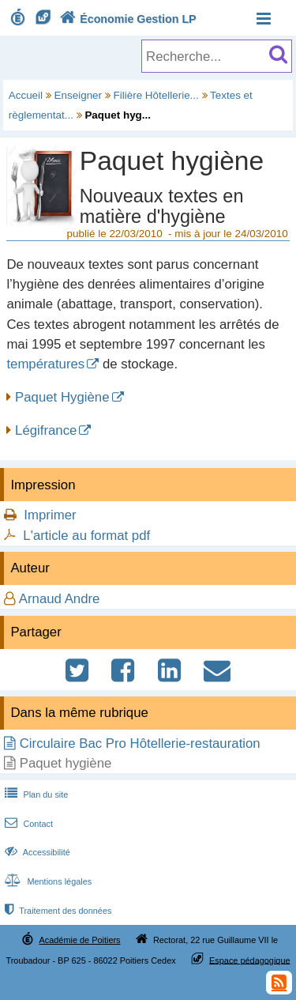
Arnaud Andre (59, 598)
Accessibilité (36, 852)
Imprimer (50, 515)
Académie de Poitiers (79, 940)
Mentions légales (47, 881)
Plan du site (35, 794)
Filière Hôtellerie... (156, 95)
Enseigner (78, 95)
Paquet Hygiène (62, 397)
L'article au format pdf (86, 535)
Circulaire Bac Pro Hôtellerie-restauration (140, 743)
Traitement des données (56, 910)
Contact (27, 823)
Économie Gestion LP (126, 19)
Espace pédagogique (249, 959)
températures (45, 364)
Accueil (26, 95)
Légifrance (46, 430)
